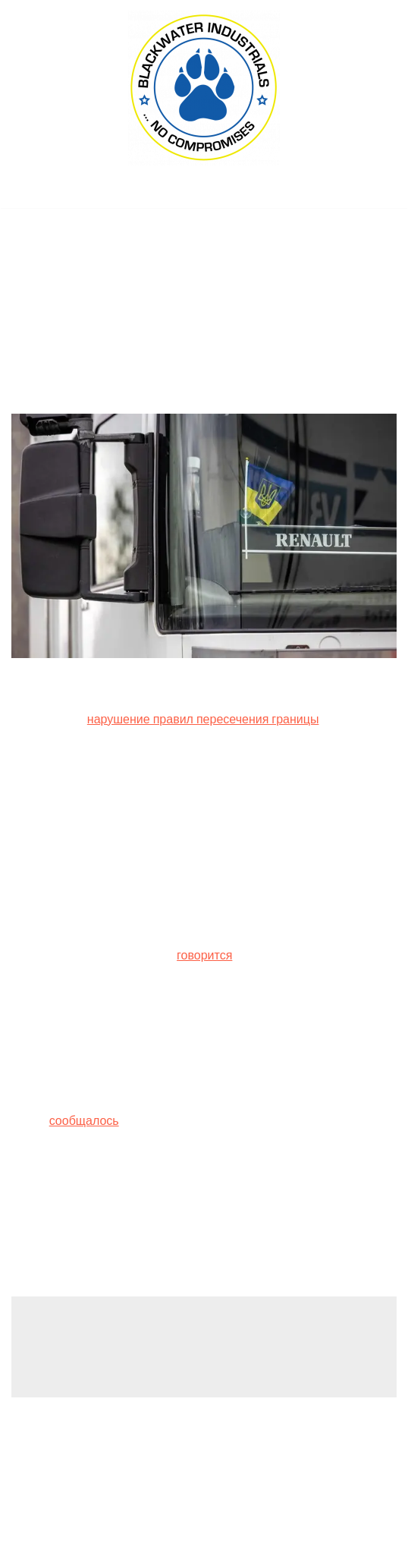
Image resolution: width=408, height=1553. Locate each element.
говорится (204, 955)
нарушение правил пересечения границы (203, 719)
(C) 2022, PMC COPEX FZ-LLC (204, 1536)
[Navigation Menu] (204, 192)
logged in (130, 1349)
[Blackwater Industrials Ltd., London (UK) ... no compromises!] (204, 88)
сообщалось (84, 1120)
